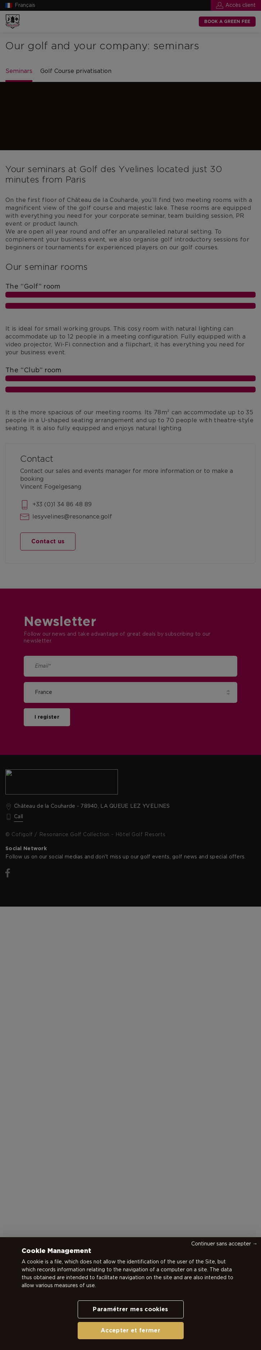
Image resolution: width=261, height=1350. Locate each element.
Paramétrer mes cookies (130, 1309)
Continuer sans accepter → (224, 1244)
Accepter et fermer (130, 1330)
